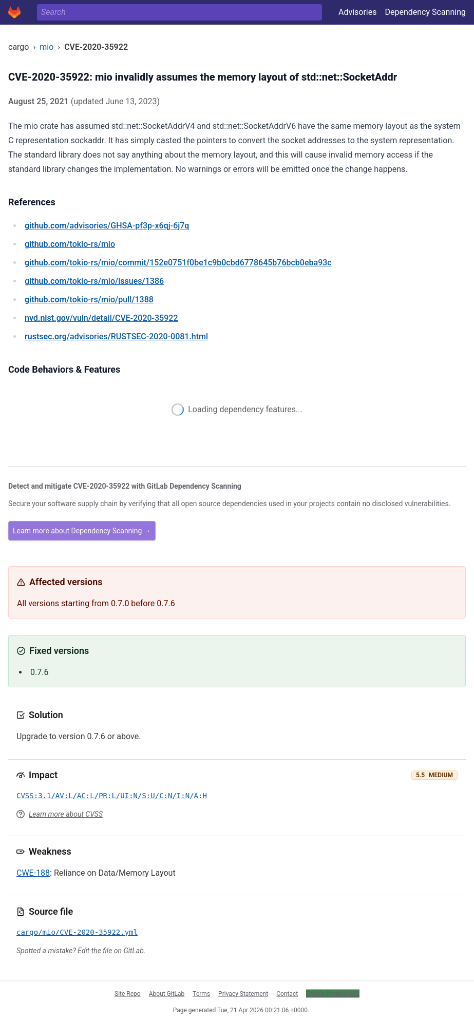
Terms (201, 993)
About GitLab (167, 993)
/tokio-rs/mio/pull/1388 (89, 299)
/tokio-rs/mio (70, 244)
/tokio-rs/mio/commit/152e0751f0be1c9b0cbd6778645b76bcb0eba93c (178, 262)
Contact (287, 993)
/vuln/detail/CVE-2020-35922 (101, 318)
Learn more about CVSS (66, 814)
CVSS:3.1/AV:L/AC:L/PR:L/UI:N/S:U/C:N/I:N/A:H (111, 796)
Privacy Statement (243, 993)
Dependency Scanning (425, 12)
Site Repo (128, 993)
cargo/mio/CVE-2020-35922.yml (77, 932)
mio (46, 47)
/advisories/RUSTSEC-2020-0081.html (116, 336)
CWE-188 (33, 873)
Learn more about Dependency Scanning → (82, 531)
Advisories (357, 12)
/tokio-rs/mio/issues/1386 (94, 281)
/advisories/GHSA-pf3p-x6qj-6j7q (107, 225)
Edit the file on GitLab (110, 951)
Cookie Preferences (332, 993)
